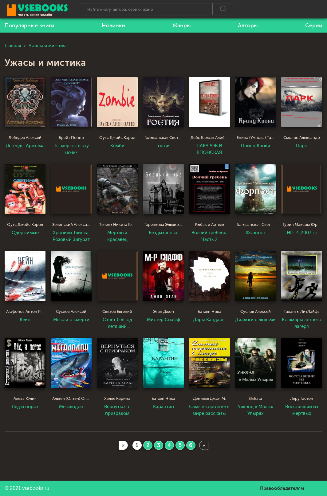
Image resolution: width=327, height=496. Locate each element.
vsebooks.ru (35, 488)
